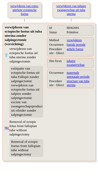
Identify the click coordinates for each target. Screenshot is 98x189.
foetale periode (76, 44)
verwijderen (74, 40)
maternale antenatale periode (78, 74)
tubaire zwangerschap (75, 63)
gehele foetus (75, 49)
